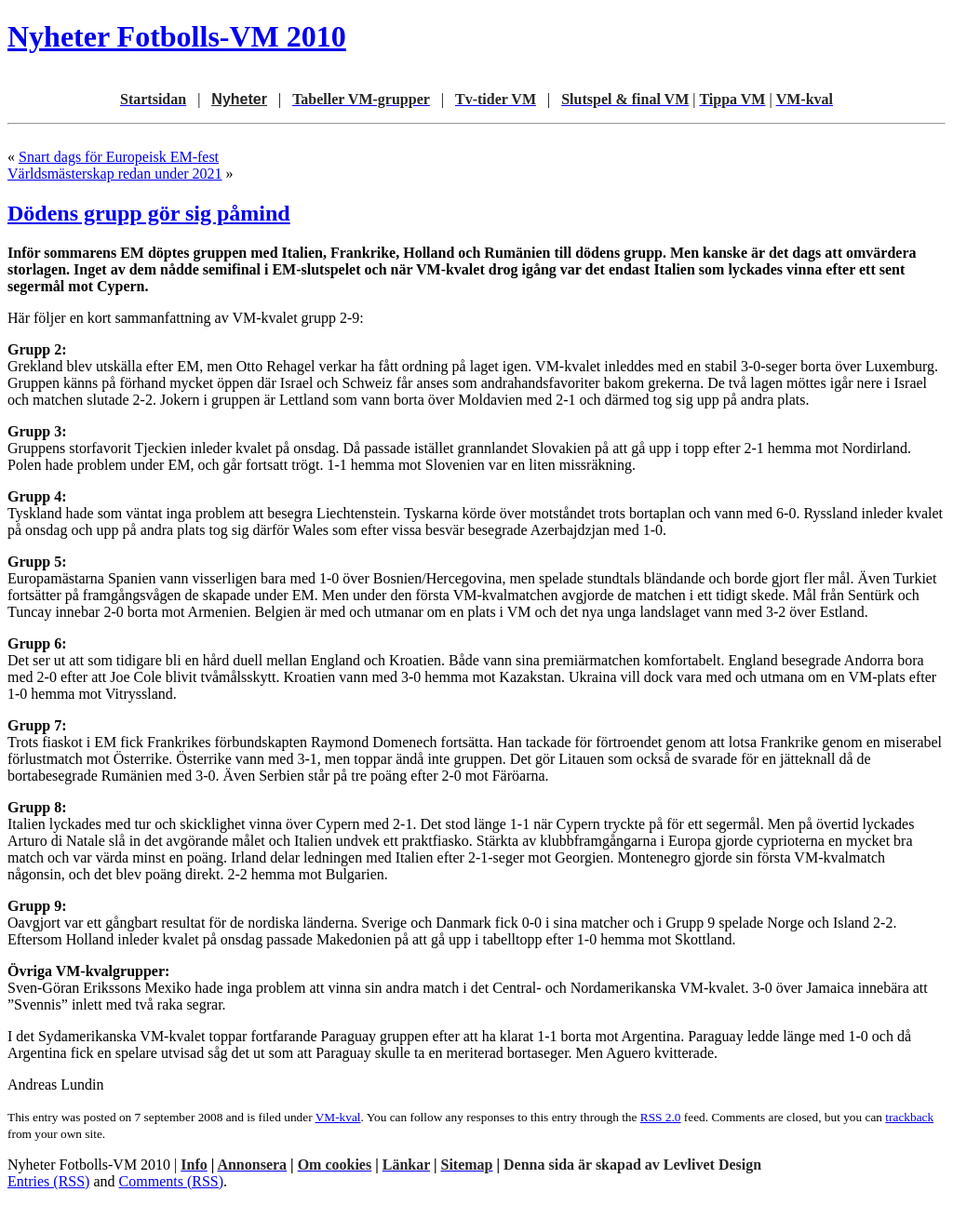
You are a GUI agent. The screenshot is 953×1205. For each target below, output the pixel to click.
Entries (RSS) (48, 1181)
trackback (909, 1117)
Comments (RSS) (171, 1181)
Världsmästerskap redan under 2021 (114, 173)
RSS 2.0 (660, 1117)
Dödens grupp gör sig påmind (148, 213)
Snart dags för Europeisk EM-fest (119, 157)
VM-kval (338, 1117)
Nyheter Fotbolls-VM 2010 (176, 36)
